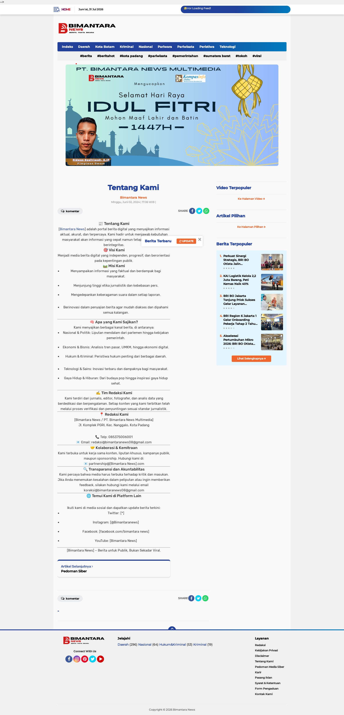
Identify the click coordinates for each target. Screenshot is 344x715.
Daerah (84, 47)
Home (65, 9)
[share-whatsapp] (206, 211)
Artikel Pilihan (230, 216)
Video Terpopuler (233, 187)
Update (186, 241)
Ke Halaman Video (251, 198)
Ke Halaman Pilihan (251, 226)
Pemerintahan (186, 56)
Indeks (67, 47)
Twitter (94, 661)
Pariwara (165, 47)
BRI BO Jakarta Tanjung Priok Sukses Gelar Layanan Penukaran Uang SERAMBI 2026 (239, 300)
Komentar (70, 211)
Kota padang (132, 56)
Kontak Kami (263, 694)
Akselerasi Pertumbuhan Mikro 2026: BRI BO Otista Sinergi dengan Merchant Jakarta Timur (238, 340)
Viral (258, 56)
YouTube (103, 661)
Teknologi (227, 47)
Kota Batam (105, 47)
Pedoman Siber (74, 571)
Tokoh (242, 56)
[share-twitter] (199, 211)
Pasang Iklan (263, 677)
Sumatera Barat (218, 56)
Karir (258, 672)
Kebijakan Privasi (266, 650)
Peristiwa (206, 47)
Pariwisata (185, 47)
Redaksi (260, 645)
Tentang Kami (264, 661)
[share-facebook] (192, 211)
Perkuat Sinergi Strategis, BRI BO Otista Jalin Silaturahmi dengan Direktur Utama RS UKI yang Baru (240, 260)
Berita (87, 56)
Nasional (145, 47)
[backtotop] (172, 630)
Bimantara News (72, 229)
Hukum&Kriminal (172, 645)
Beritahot (107, 56)
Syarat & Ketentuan (267, 683)
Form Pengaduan (266, 688)
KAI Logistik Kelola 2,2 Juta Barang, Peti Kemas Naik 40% (239, 280)
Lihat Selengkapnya (251, 358)
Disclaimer (262, 656)
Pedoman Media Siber (269, 666)
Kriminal (126, 47)
